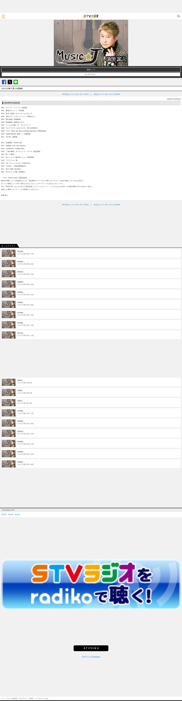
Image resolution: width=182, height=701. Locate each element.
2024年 (10, 514)
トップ (3, 698)
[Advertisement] (91, 6)
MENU (3, 16)
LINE (15, 82)
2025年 (3, 514)
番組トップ (91, 69)
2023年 (17, 514)
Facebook (4, 82)
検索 (178, 16)
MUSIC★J (14, 698)
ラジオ (8, 698)
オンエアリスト (90, 74)
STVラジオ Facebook (91, 657)
